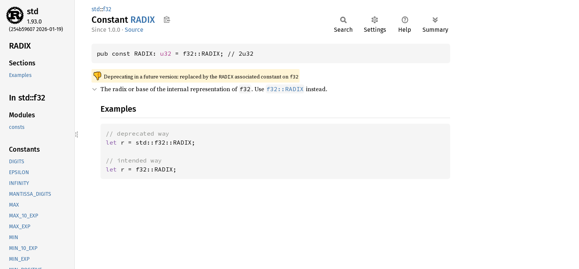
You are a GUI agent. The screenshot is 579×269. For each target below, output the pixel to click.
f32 (107, 9)
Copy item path (167, 19)
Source (134, 29)
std (32, 11)
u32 (165, 53)
